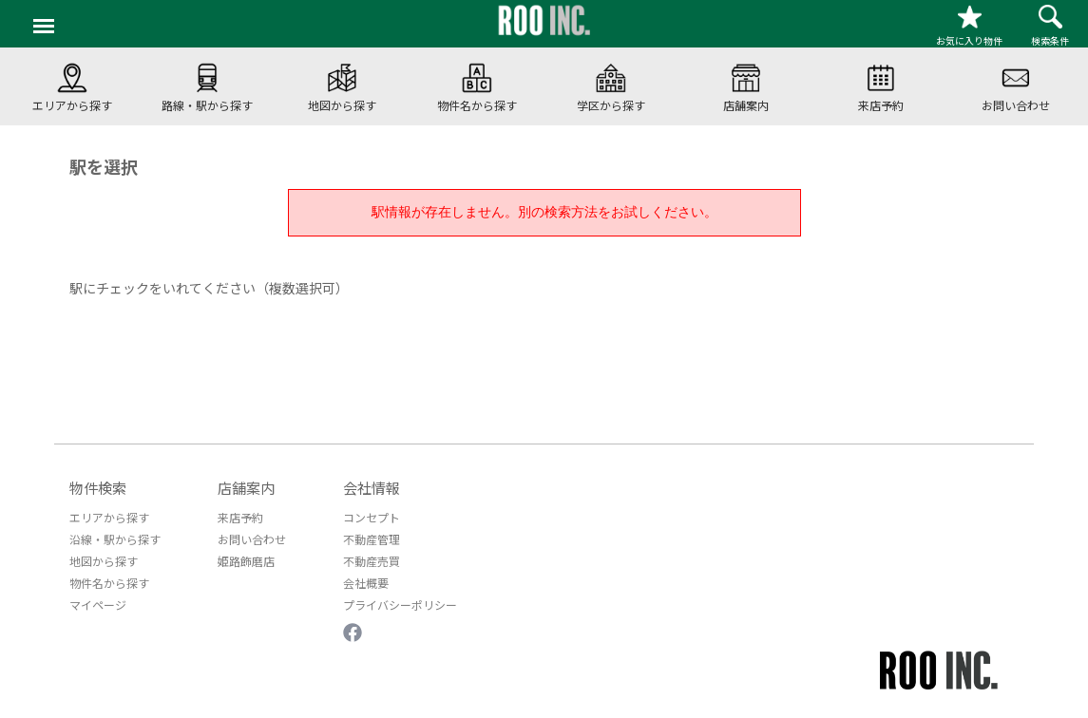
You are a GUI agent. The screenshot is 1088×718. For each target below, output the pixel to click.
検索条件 (1050, 26)
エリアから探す (109, 517)
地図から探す (103, 561)
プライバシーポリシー (400, 604)
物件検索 (97, 488)
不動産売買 (371, 561)
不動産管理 (371, 539)
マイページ (97, 604)
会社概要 (366, 583)
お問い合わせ (252, 539)
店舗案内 (246, 488)
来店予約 (240, 517)
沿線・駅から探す (115, 539)
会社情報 (371, 488)
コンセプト (371, 517)
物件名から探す (109, 583)
